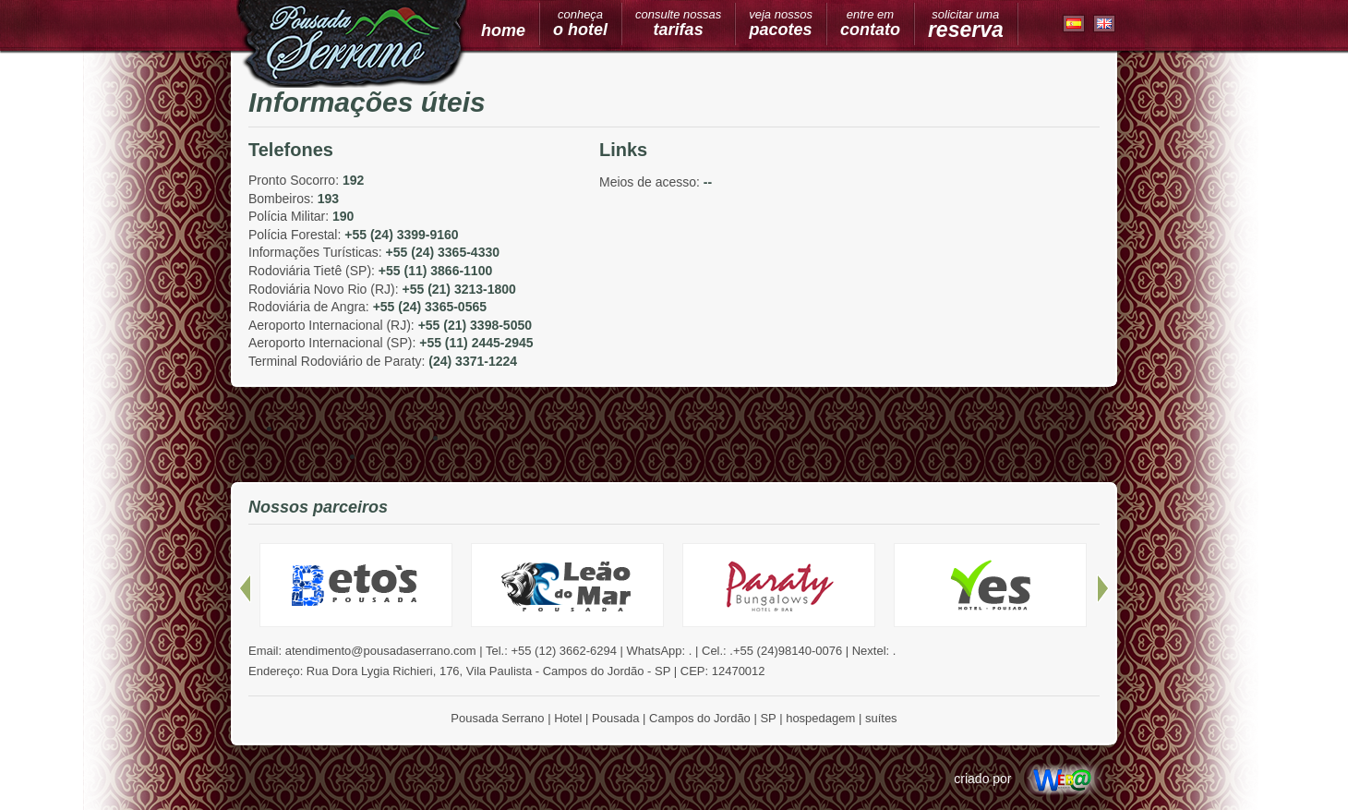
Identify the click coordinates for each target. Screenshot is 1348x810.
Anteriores (245, 588)
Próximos (1103, 588)
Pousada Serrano (352, 44)
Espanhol (1074, 24)
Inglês (1104, 24)
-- (708, 182)
